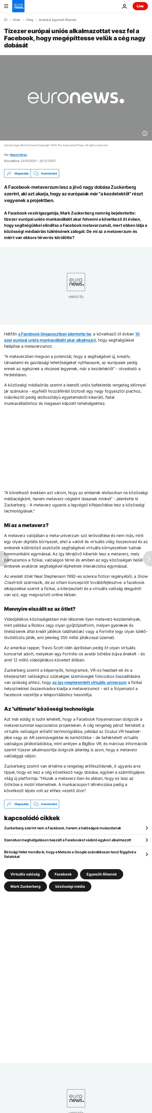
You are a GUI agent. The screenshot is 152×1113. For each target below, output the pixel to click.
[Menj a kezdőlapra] (18, 6)
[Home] (5, 19)
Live (140, 6)
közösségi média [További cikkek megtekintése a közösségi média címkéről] (70, 886)
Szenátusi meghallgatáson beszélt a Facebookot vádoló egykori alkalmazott (67, 840)
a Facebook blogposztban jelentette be (54, 333)
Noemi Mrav (18, 155)
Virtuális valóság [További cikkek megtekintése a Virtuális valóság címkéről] (25, 874)
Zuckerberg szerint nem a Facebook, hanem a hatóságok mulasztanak (62, 828)
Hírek (16, 19)
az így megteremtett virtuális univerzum (89, 682)
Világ (29, 19)
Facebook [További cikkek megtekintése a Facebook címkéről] (63, 874)
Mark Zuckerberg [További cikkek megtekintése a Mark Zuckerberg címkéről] (25, 886)
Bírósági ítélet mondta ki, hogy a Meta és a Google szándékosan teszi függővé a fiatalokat (70, 854)
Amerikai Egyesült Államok (58, 19)
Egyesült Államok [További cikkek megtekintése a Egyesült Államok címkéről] (101, 874)
